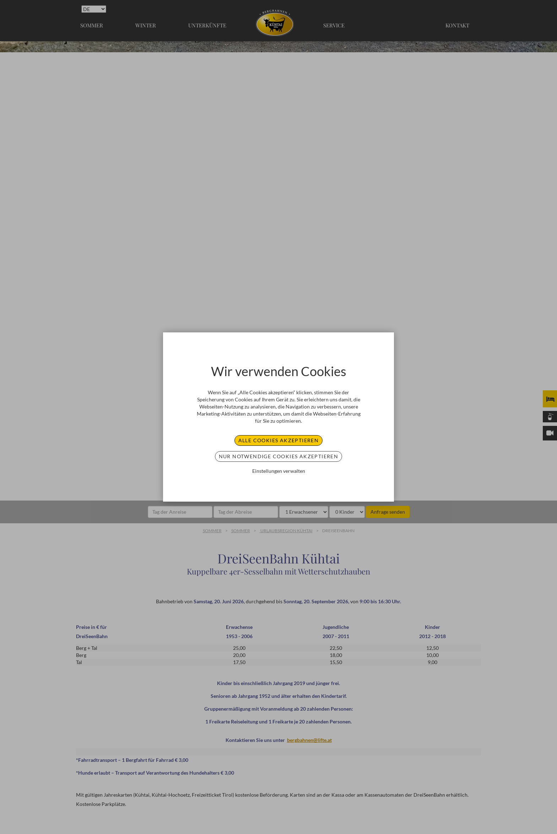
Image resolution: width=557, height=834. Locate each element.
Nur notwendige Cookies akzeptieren (279, 456)
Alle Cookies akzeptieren (278, 440)
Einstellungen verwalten (278, 471)
